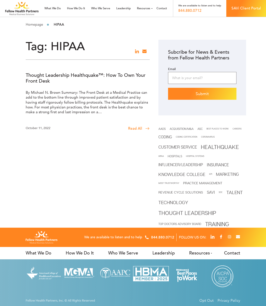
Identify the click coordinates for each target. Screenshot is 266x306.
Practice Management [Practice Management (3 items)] (202, 183)
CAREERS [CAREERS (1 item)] (237, 129)
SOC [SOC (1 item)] (221, 192)
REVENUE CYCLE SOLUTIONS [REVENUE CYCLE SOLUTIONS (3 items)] (180, 192)
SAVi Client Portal (246, 8)
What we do (52, 8)
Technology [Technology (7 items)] (173, 202)
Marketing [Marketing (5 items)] (227, 174)
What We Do (38, 253)
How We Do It (76, 8)
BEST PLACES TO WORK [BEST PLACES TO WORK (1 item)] (218, 129)
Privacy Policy (229, 300)
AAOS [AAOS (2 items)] (162, 128)
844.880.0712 (189, 10)
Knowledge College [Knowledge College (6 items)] (181, 174)
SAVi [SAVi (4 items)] (211, 192)
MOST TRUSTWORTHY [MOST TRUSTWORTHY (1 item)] (168, 183)
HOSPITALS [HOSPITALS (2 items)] (175, 156)
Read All (139, 128)
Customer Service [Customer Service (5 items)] (177, 147)
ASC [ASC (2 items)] (200, 128)
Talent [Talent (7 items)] (234, 192)
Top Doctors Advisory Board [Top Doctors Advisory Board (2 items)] (179, 224)
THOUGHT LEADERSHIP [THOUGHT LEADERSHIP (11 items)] (187, 213)
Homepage (34, 24)
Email (172, 69)
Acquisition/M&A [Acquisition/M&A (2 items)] (182, 128)
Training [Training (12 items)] (217, 224)
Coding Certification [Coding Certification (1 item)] (186, 137)
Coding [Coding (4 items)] (165, 137)
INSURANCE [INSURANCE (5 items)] (218, 164)
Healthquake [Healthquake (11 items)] (220, 147)
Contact (161, 8)
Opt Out (206, 300)
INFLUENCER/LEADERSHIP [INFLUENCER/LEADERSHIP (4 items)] (180, 164)
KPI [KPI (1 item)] (210, 174)
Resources (143, 8)
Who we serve (100, 8)
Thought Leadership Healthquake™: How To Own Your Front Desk (85, 78)
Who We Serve (123, 253)
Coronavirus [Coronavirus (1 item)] (208, 137)
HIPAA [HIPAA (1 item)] (161, 156)
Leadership (123, 8)
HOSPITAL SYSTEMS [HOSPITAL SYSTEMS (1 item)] (195, 156)
